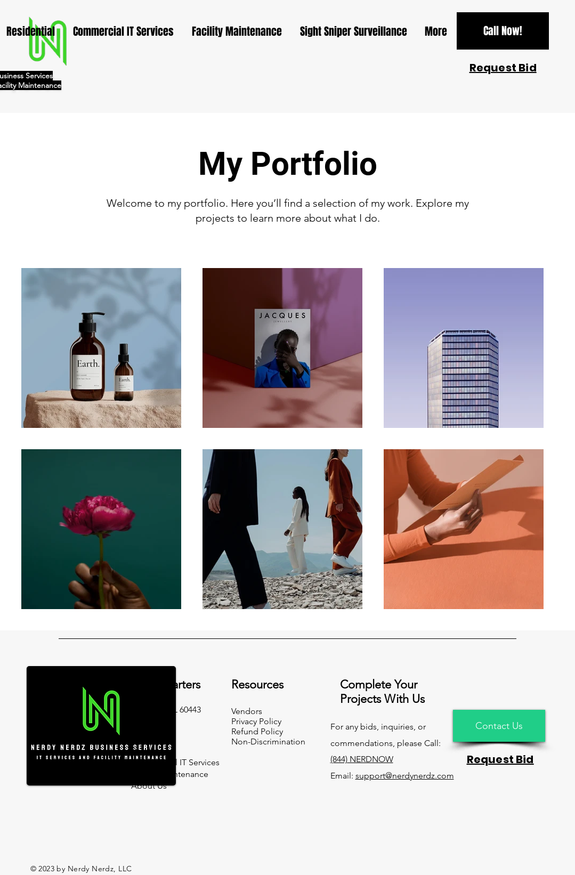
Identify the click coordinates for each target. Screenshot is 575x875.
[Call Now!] (503, 31)
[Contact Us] (499, 726)
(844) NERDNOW (361, 759)
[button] (503, 67)
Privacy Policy (256, 721)
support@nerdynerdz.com (404, 776)
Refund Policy (257, 731)
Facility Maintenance (169, 774)
